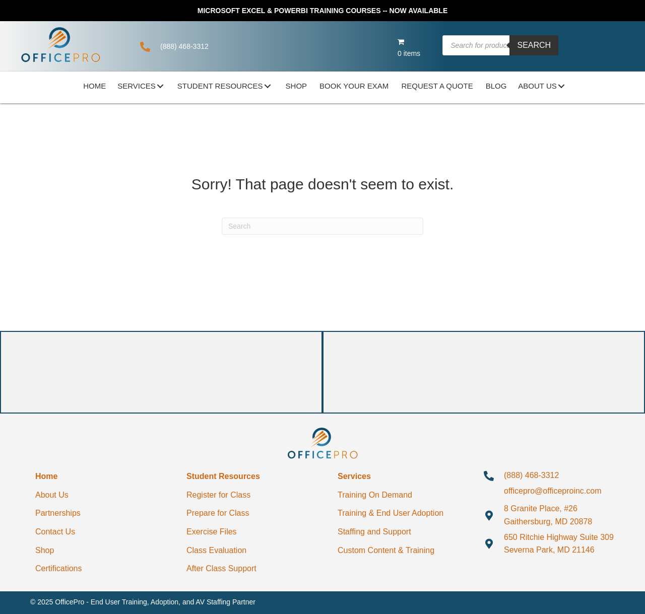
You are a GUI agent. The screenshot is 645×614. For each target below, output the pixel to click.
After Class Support (221, 568)
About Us (52, 495)
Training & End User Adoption (390, 513)
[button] (160, 86)
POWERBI (291, 11)
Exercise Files (211, 531)
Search (534, 45)
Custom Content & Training (386, 550)
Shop (44, 550)
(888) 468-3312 (184, 46)
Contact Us (55, 531)
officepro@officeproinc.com (553, 491)
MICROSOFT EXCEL (231, 11)
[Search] (322, 226)
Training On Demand (375, 495)
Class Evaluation (216, 550)
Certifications (58, 568)
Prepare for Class (217, 513)
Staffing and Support (374, 531)
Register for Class (218, 495)
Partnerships (58, 513)
